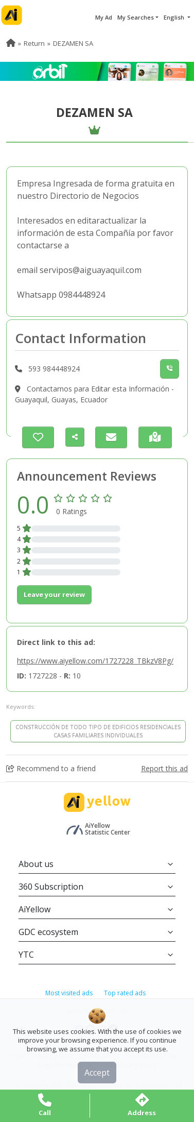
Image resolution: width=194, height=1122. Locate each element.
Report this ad (164, 768)
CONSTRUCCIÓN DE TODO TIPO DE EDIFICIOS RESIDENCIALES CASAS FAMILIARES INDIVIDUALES (98, 731)
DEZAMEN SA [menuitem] (73, 43)
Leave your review (54, 594)
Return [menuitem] (34, 43)
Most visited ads (69, 993)
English (175, 17)
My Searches (135, 17)
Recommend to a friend (51, 768)
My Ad (103, 17)
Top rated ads (125, 993)
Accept (97, 1072)
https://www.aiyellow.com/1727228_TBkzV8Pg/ (95, 661)
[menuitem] (10, 43)
